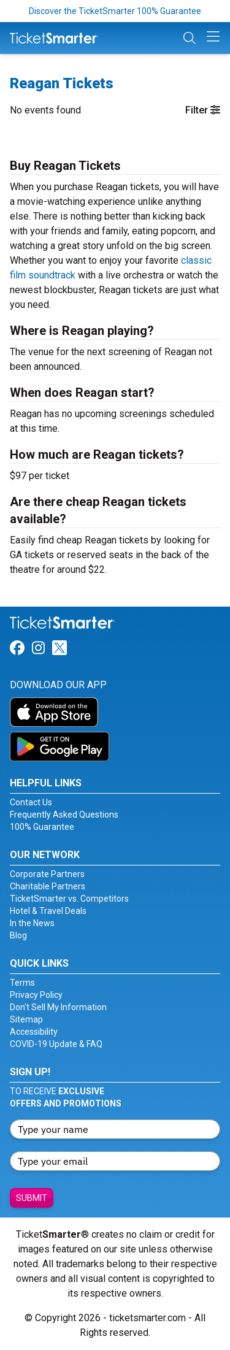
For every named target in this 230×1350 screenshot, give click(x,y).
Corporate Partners (47, 874)
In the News (32, 923)
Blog (18, 935)
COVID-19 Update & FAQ (56, 1044)
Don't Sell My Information (58, 1007)
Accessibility (34, 1032)
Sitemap (26, 1019)
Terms (22, 983)
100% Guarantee (42, 827)
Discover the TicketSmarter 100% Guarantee (115, 11)
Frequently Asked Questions (64, 814)
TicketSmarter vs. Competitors (69, 898)
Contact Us (31, 802)
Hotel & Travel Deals (48, 911)
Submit (31, 1198)
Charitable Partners (47, 886)
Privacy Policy (36, 995)
